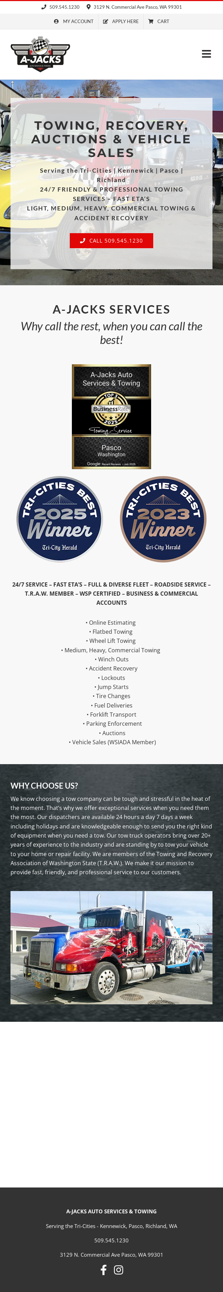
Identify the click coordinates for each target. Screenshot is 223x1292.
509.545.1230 (60, 7)
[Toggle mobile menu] (207, 54)
